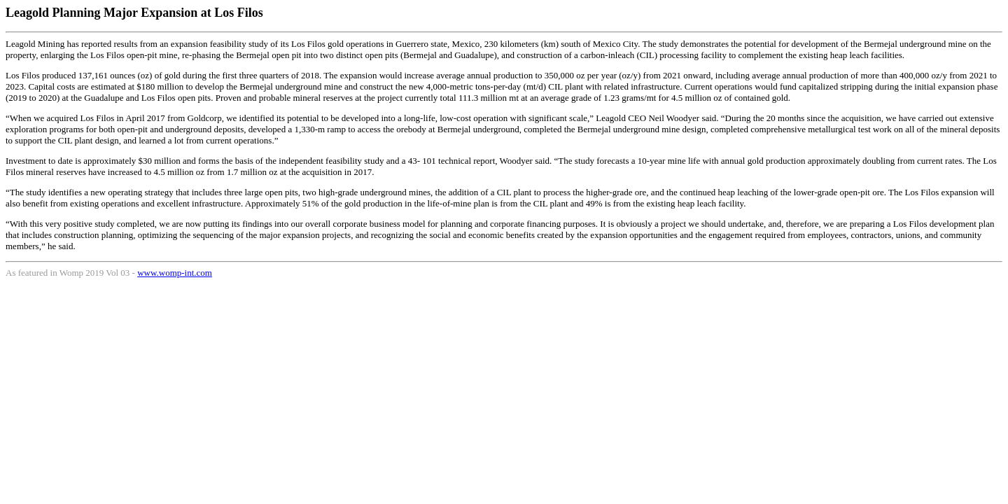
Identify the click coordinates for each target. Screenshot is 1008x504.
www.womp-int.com (174, 272)
